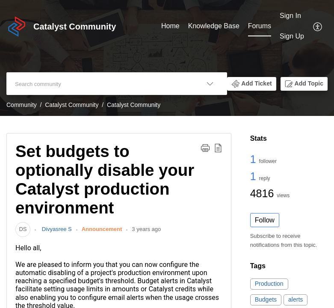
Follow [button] (265, 220)
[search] (99, 83)
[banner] (167, 58)
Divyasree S (56, 229)
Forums (259, 26)
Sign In (290, 15)
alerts (295, 299)
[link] (22, 229)
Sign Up (292, 36)
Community (21, 104)
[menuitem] (170, 26)
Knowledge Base (213, 26)
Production (269, 283)
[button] (318, 26)
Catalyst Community (71, 104)
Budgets (266, 299)
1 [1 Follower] (254, 159)
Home (170, 26)
